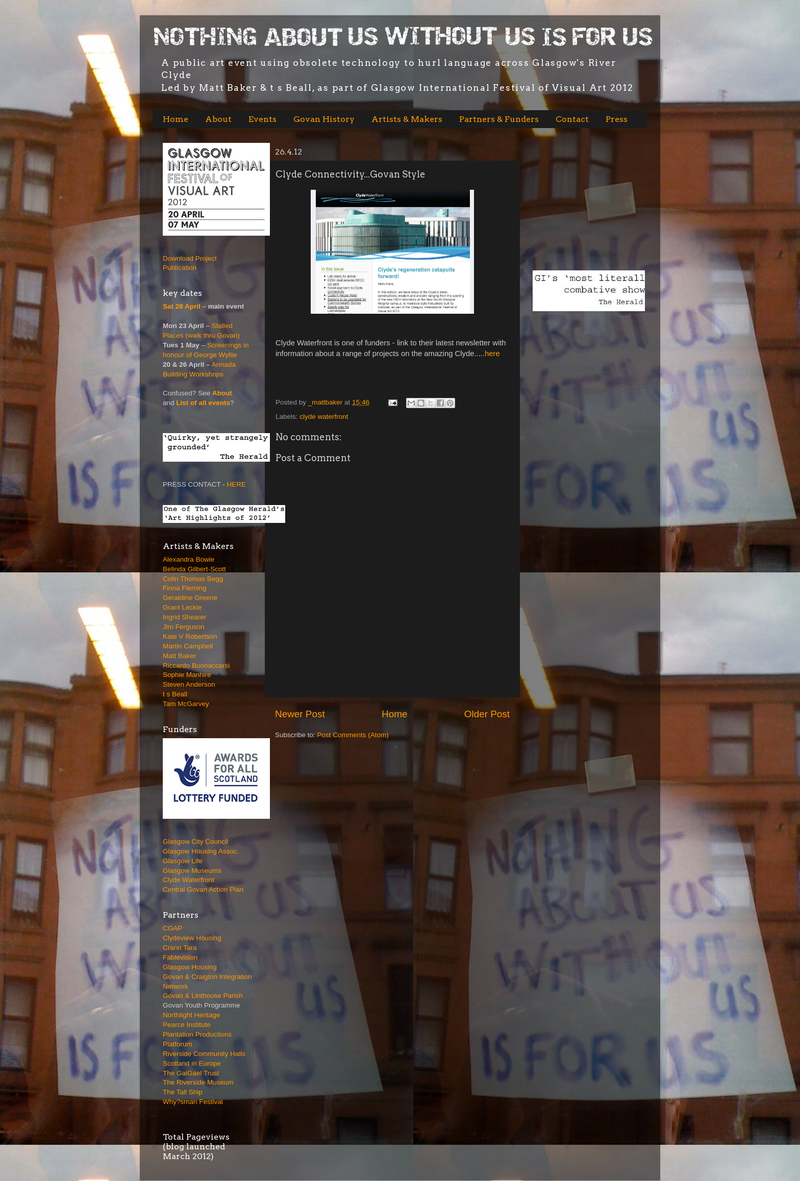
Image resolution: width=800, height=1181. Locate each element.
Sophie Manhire (187, 675)
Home (175, 119)
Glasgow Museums (192, 870)
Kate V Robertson (190, 636)
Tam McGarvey (186, 704)
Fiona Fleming (185, 588)
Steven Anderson (189, 684)
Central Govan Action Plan (203, 889)
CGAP (172, 928)
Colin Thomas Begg (193, 579)
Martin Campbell (188, 646)
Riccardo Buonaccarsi (196, 665)
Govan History (324, 119)
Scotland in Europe (192, 1063)
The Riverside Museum (198, 1082)
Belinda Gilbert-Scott (194, 569)
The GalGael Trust (191, 1073)
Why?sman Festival (193, 1101)
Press (617, 119)
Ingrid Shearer (185, 617)
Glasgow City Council (195, 841)
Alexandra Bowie (188, 559)
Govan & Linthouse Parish (203, 995)
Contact (572, 119)
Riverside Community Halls (204, 1054)
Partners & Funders (499, 119)
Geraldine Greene (190, 597)
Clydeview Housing (192, 938)
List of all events (203, 403)
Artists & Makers (406, 119)
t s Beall (175, 694)
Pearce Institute (187, 1024)
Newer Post (300, 714)
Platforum (177, 1044)
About (218, 119)
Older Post (487, 714)
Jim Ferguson (184, 627)
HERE (236, 484)
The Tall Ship (183, 1092)
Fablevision (180, 957)
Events (262, 119)
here (492, 353)
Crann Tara (180, 947)
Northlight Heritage (191, 1015)
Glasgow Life (183, 861)
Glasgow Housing (190, 967)
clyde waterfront (323, 416)
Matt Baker (179, 656)
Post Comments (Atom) (353, 735)
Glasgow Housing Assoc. (201, 851)
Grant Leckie (182, 607)
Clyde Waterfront (188, 880)
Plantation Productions (197, 1034)
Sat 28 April (182, 306)
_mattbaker (326, 402)
